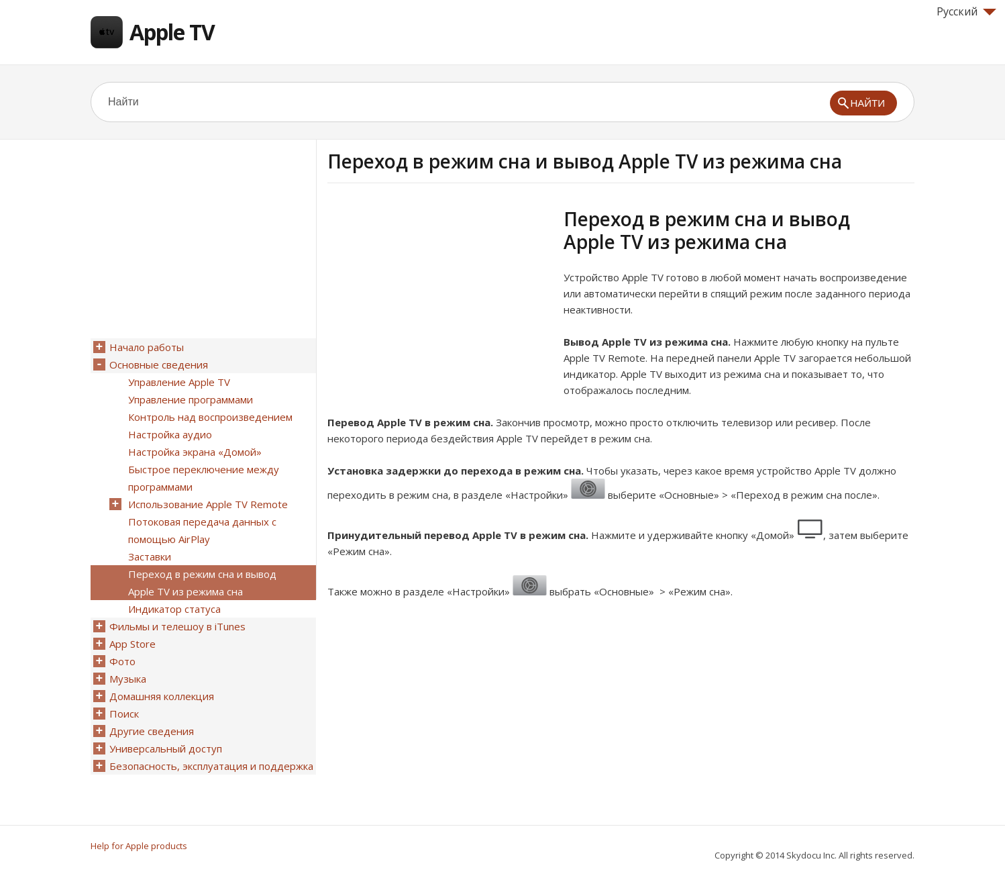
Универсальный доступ (165, 748)
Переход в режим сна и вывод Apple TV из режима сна (202, 582)
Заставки (149, 556)
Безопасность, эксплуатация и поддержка (211, 766)
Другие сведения (151, 731)
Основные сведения (158, 364)
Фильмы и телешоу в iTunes (177, 626)
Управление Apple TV (179, 382)
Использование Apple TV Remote (208, 504)
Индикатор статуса (174, 609)
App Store (132, 643)
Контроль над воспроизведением (210, 417)
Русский (966, 11)
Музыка (127, 678)
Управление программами (190, 399)
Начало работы (146, 347)
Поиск (124, 713)
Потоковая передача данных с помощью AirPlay (202, 530)
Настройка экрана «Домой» (195, 451)
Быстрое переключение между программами (203, 477)
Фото (122, 661)
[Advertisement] (440, 301)
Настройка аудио (170, 434)
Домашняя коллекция (161, 696)
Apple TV (172, 31)
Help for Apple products (139, 846)
